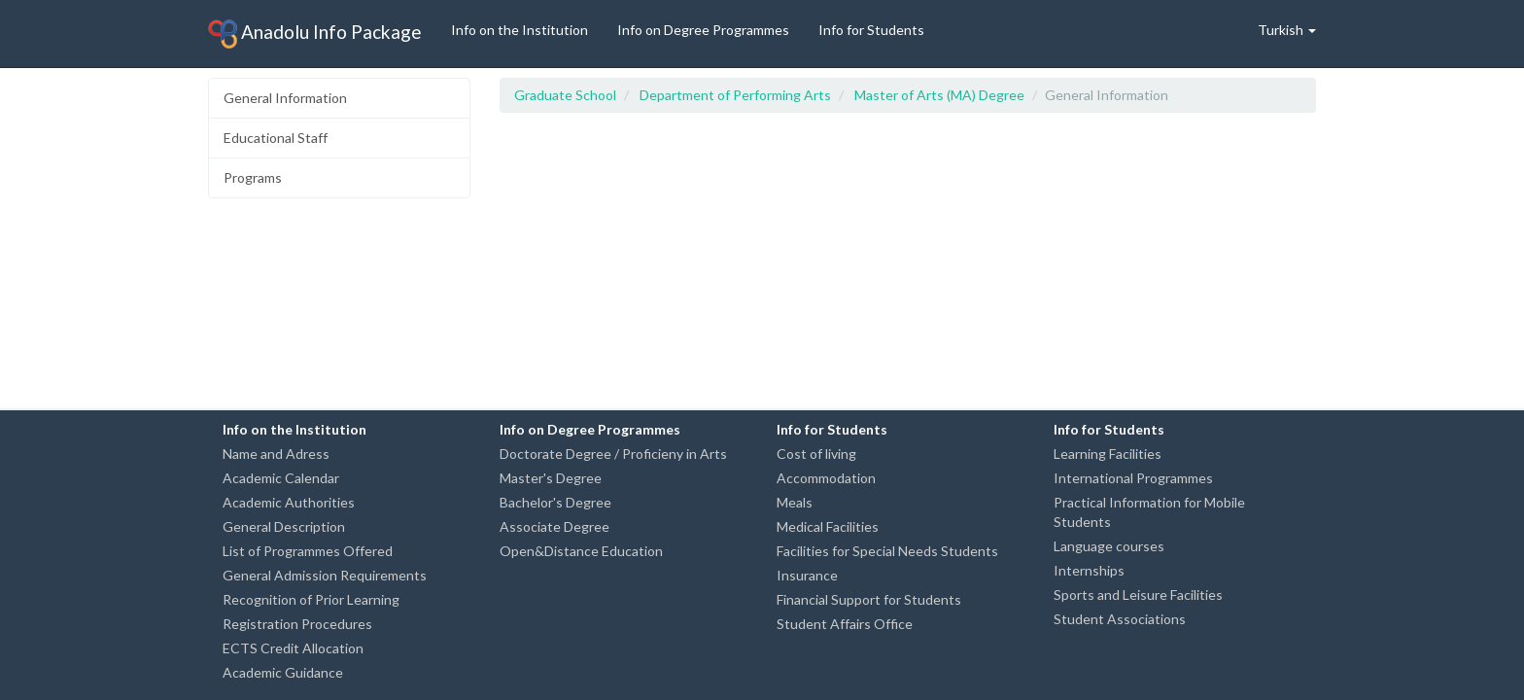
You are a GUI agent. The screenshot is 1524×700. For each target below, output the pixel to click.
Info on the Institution (519, 29)
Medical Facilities (828, 526)
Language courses (1109, 546)
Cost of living (816, 453)
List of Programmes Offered (308, 550)
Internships (1089, 570)
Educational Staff (276, 137)
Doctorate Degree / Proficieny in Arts (613, 453)
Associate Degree (554, 526)
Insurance (807, 575)
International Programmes (1133, 478)
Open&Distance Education (581, 550)
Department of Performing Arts (735, 95)
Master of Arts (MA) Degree (939, 95)
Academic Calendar (281, 478)
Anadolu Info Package (315, 34)
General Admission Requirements (325, 575)
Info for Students (871, 29)
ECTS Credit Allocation (293, 648)
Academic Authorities (289, 502)
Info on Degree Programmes (703, 29)
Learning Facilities (1107, 453)
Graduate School (565, 95)
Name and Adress (276, 453)
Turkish (1287, 29)
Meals (795, 502)
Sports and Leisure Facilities (1138, 594)
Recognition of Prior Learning (311, 599)
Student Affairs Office (845, 623)
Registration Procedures (297, 623)
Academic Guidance (283, 672)
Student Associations (1120, 619)
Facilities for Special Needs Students (887, 550)
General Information (285, 97)
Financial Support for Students (869, 599)
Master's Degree (551, 478)
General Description (284, 526)
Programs (253, 177)
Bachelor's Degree (555, 502)
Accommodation (826, 478)
